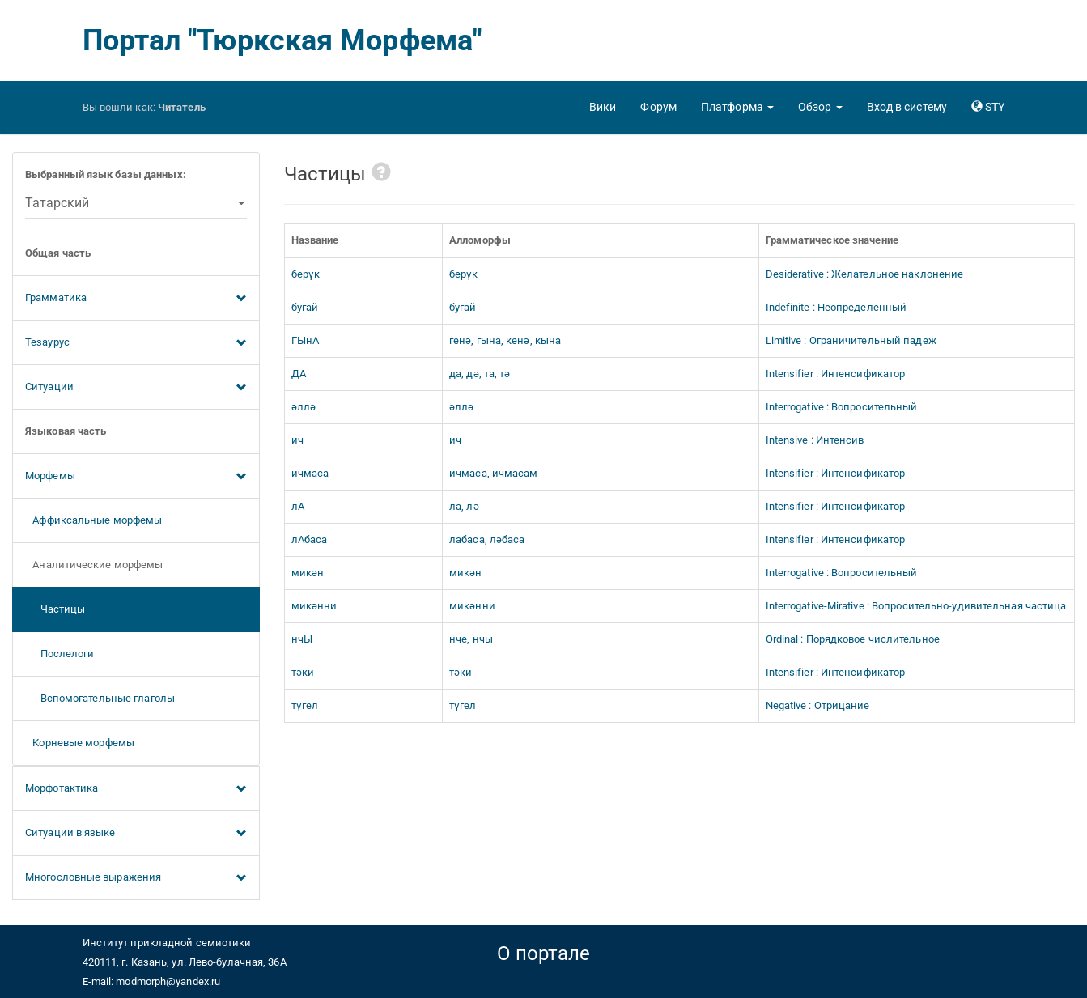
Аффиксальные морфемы (93, 520)
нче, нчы (471, 639)
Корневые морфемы (79, 743)
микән (308, 573)
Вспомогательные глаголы (100, 698)
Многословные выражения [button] (136, 878)
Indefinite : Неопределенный (836, 307)
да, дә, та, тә (479, 373)
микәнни (314, 606)
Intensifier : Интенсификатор (836, 373)
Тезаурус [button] (136, 343)
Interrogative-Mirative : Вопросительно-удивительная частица (916, 606)
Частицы (55, 609)
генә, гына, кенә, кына (505, 340)
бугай (305, 307)
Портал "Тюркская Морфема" (282, 40)
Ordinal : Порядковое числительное (853, 639)
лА (297, 506)
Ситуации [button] (136, 387)
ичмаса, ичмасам (493, 473)
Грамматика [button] (136, 298)
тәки (302, 672)
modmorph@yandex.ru (168, 981)
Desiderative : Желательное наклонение (865, 274)
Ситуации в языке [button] (136, 833)
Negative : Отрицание (818, 705)
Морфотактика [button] (136, 789)
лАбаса (309, 539)
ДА (298, 373)
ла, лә (464, 506)
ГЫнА (305, 340)
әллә (303, 407)
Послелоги (60, 654)
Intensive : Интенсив (815, 440)
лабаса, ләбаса (486, 539)
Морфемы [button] (136, 476)
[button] (737, 107)
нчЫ (301, 639)
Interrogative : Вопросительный (842, 407)
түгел (305, 705)
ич (297, 440)
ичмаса (310, 473)
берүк (306, 274)
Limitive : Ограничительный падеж (851, 340)
